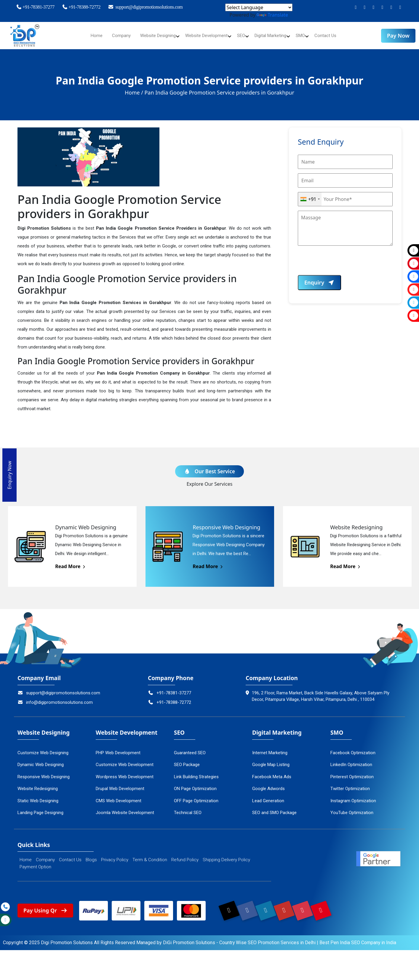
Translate (272, 15)
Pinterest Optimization (352, 772)
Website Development (206, 35)
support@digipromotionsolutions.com (145, 6)
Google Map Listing (271, 760)
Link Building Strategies (196, 772)
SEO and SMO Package (274, 808)
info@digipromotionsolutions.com (55, 698)
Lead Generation (268, 796)
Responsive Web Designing (43, 772)
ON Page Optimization (195, 784)
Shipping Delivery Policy (226, 856)
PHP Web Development (118, 748)
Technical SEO (187, 808)
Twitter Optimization (350, 784)
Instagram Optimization (353, 796)
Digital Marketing (274, 35)
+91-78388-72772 (81, 6)
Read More (70, 562)
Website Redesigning (37, 784)
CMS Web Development (118, 796)
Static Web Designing (37, 796)
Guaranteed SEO (190, 748)
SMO (307, 35)
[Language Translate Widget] (258, 7)
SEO (243, 35)
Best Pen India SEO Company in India (358, 939)
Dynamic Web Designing (40, 760)
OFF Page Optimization (196, 796)
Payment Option (35, 863)
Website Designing (153, 35)
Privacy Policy (114, 856)
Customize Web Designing (42, 748)
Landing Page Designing (40, 808)
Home (89, 35)
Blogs (91, 856)
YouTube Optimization (351, 808)
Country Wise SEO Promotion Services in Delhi (267, 939)
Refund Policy (185, 856)
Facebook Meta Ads (271, 772)
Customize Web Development (124, 760)
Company (114, 35)
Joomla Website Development (125, 808)
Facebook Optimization (352, 748)
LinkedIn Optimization (351, 760)
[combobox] (310, 199)
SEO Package (187, 760)
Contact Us (333, 35)
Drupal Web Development (120, 784)
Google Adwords (268, 784)
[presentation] (343, 263)
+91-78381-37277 (35, 6)
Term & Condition (149, 856)
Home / (134, 92)
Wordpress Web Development (124, 772)
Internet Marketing (269, 748)
